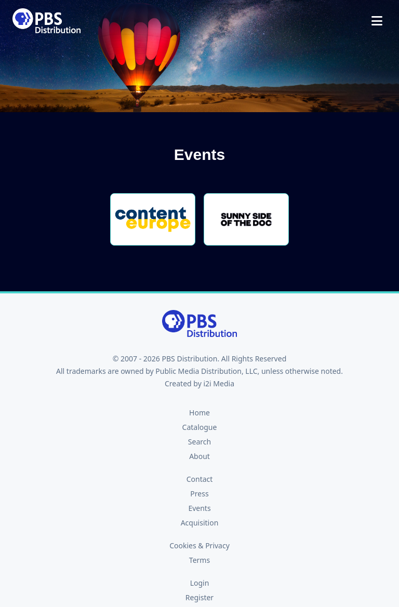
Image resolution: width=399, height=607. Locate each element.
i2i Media (218, 383)
